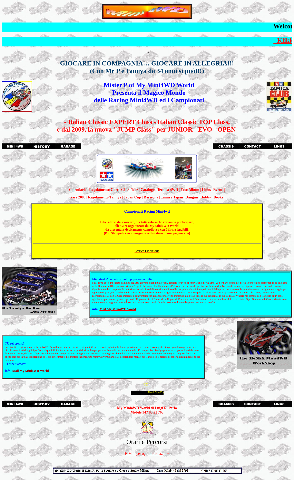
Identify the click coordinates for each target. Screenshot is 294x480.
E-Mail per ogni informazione (147, 454)
